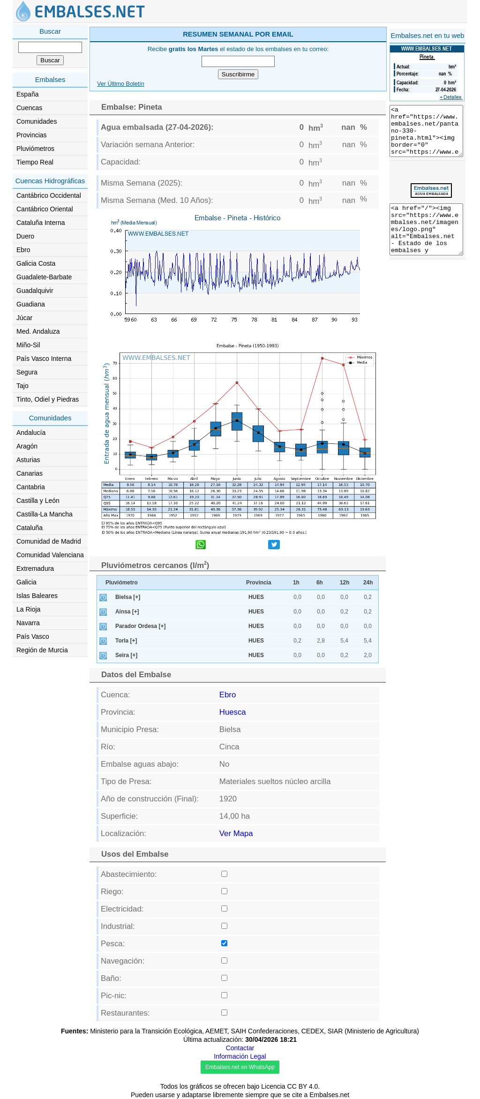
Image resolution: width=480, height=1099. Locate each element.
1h (296, 582)
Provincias (31, 135)
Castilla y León (38, 500)
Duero (25, 236)
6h (319, 582)
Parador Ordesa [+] (140, 626)
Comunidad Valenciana (50, 555)
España (27, 94)
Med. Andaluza (38, 331)
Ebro (23, 250)
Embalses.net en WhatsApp (240, 1067)
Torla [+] (126, 640)
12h (345, 582)
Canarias (29, 473)
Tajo (22, 385)
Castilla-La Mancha (44, 514)
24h (368, 582)
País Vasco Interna (43, 358)
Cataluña (29, 527)
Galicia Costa (35, 263)
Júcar (24, 317)
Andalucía (30, 432)
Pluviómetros (35, 148)
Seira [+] (126, 655)
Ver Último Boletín (120, 84)
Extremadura (35, 568)
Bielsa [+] (127, 597)
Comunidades (36, 121)
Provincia (258, 582)
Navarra (28, 623)
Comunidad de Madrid (48, 541)
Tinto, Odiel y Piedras (47, 399)
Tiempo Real (34, 162)
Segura (27, 372)
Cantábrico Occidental (48, 195)
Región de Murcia (42, 650)
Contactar (240, 1048)
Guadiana (30, 304)
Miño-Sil (28, 345)
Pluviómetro (121, 582)
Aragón (27, 446)
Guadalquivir (34, 290)
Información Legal (240, 1056)
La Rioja (28, 609)
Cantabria (30, 487)
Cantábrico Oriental (44, 209)
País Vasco (32, 636)
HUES (256, 597)
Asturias (28, 460)
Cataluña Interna (40, 222)
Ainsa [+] (127, 611)
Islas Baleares (37, 595)
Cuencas (29, 108)
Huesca (232, 712)
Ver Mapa (236, 833)
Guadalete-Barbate (44, 277)
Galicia (26, 582)
